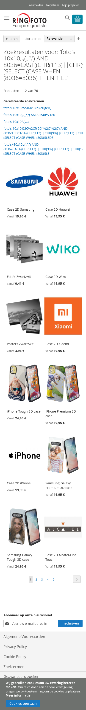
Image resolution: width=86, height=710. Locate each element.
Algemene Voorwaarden (24, 636)
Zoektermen (14, 666)
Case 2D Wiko (55, 276)
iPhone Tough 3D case (24, 411)
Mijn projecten (71, 5)
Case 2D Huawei (57, 209)
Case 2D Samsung (20, 209)
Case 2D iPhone (19, 483)
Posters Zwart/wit (20, 344)
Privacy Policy (15, 646)
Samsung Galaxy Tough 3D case (19, 557)
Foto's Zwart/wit (19, 276)
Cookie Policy (14, 656)
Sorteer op (33, 38)
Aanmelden (36, 5)
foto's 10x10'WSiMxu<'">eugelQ (27, 108)
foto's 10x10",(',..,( (16, 121)
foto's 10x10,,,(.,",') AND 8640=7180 (29, 115)
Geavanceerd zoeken (21, 676)
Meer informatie (18, 695)
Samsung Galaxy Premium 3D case (58, 485)
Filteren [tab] (12, 38)
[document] (43, 694)
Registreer (52, 5)
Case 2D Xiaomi (57, 344)
